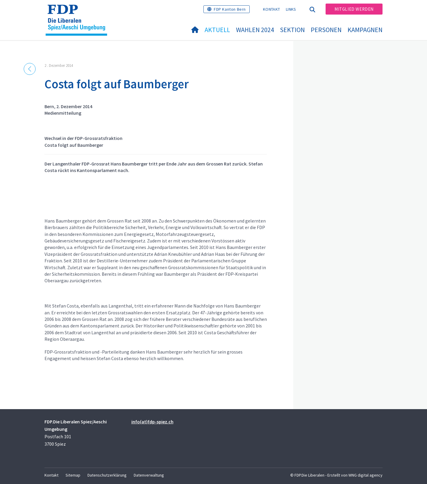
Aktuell (217, 30)
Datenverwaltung (149, 475)
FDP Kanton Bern (230, 9)
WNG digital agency (365, 475)
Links (291, 9)
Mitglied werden (354, 9)
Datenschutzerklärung (107, 475)
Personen (326, 30)
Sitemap (73, 475)
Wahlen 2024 (255, 30)
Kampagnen (365, 30)
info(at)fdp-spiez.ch (152, 422)
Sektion (292, 30)
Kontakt (271, 9)
